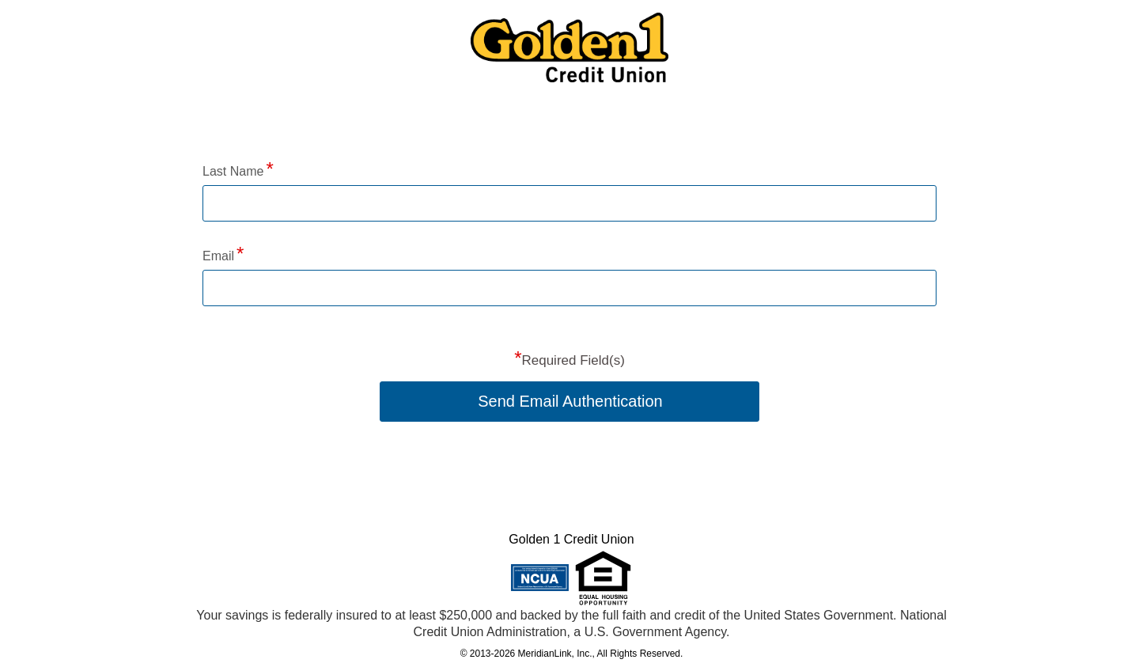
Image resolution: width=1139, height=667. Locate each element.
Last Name (232, 171)
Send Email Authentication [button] (570, 401)
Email (218, 256)
